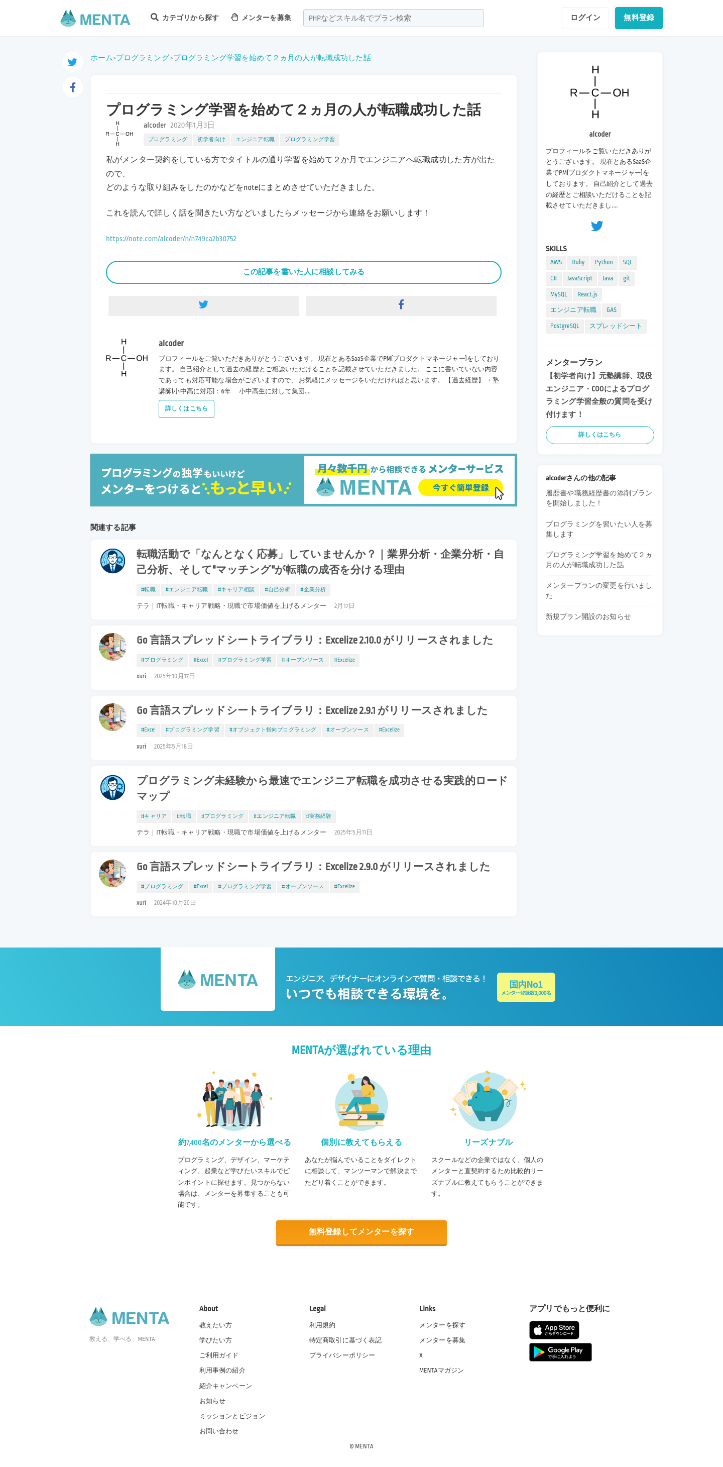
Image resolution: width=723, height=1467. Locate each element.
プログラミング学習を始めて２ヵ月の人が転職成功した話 (272, 58)
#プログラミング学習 (245, 660)
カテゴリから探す (185, 17)
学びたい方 (215, 1340)
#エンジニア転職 (187, 590)
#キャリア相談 (236, 590)
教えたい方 (215, 1325)
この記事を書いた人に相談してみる (304, 272)
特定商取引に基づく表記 (345, 1340)
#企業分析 (313, 590)
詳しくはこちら (186, 408)
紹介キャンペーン (225, 1386)
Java (607, 278)
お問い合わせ (219, 1431)
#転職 (148, 590)
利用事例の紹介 (222, 1370)
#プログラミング (162, 660)
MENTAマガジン (441, 1370)
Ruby (578, 262)
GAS (612, 309)
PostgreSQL (564, 326)
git (626, 278)
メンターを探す (442, 1325)
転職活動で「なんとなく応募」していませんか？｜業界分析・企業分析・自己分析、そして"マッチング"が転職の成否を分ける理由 (320, 562)
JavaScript (579, 278)
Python (604, 262)
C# (553, 278)
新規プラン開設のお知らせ (588, 616)
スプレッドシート (615, 326)
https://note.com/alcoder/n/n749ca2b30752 (171, 239)
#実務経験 (319, 816)
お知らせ (212, 1401)
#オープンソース (303, 660)
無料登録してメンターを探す (361, 1232)
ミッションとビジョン (232, 1416)
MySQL (558, 294)
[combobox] (393, 18)
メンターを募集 (261, 17)
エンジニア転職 (255, 140)
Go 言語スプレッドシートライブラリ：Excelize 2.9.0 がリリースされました (314, 867)
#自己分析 (277, 590)
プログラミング (142, 58)
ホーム (101, 58)
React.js (587, 294)
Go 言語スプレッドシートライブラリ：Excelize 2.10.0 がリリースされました (315, 640)
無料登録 (639, 18)
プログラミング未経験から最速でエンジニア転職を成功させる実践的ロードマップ (322, 789)
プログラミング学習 (310, 140)
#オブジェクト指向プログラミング (273, 730)
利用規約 (322, 1325)
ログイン (585, 18)
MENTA (364, 1446)
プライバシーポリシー (342, 1355)
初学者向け (211, 140)
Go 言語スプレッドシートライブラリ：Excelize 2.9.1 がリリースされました (312, 710)
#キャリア (154, 816)
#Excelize (344, 660)
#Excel (200, 660)
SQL (628, 262)
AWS (556, 262)
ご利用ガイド (219, 1355)
